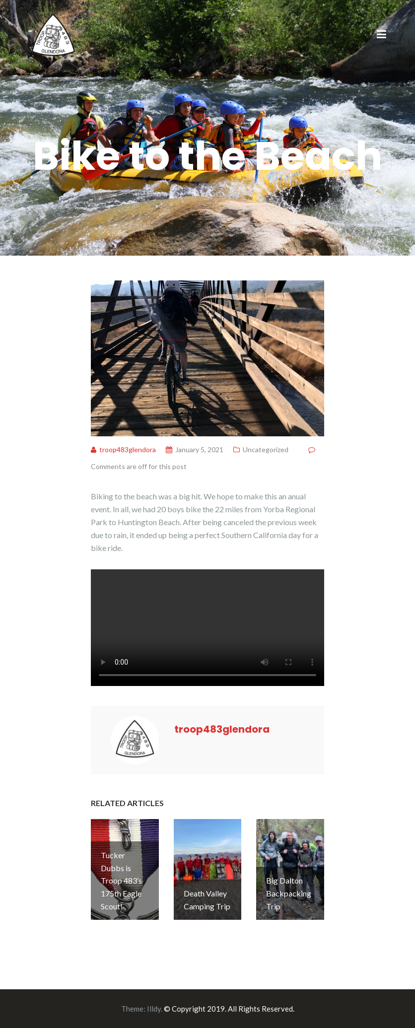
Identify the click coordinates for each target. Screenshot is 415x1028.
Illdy (154, 1008)
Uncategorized (265, 449)
